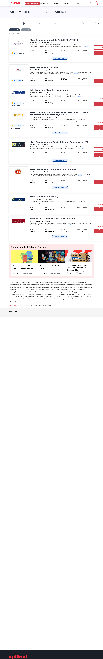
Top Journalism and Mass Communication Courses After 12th (26, 267)
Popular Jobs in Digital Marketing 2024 (52, 267)
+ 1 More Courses (59, 58)
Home (10, 305)
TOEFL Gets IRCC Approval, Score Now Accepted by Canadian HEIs (77, 267)
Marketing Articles (55, 273)
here (37, 313)
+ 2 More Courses (59, 160)
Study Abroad (18, 305)
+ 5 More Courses (59, 133)
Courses (26, 305)
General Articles (28, 273)
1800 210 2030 (97, 3)
